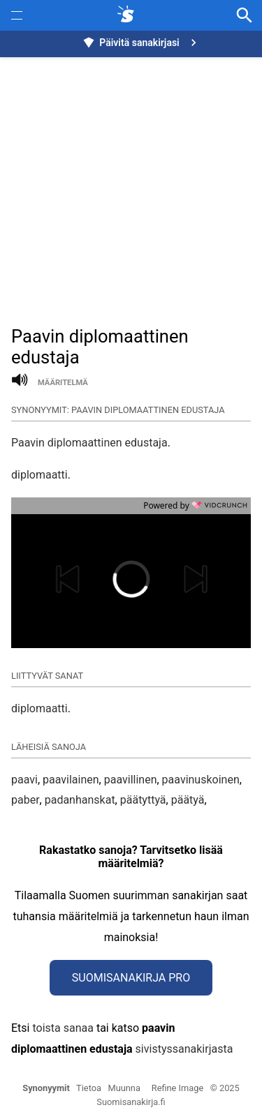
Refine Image (177, 1088)
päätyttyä (143, 799)
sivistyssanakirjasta (184, 1049)
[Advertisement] (131, 184)
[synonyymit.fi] (128, 15)
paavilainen (71, 779)
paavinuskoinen (201, 779)
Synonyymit (46, 1088)
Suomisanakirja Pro (131, 977)
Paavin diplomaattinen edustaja (89, 442)
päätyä (188, 799)
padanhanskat (80, 799)
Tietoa (88, 1088)
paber (25, 799)
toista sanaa (62, 1028)
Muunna (124, 1088)
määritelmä (63, 382)
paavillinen (130, 779)
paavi (24, 779)
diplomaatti (39, 474)
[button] (77, 579)
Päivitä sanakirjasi (141, 43)
